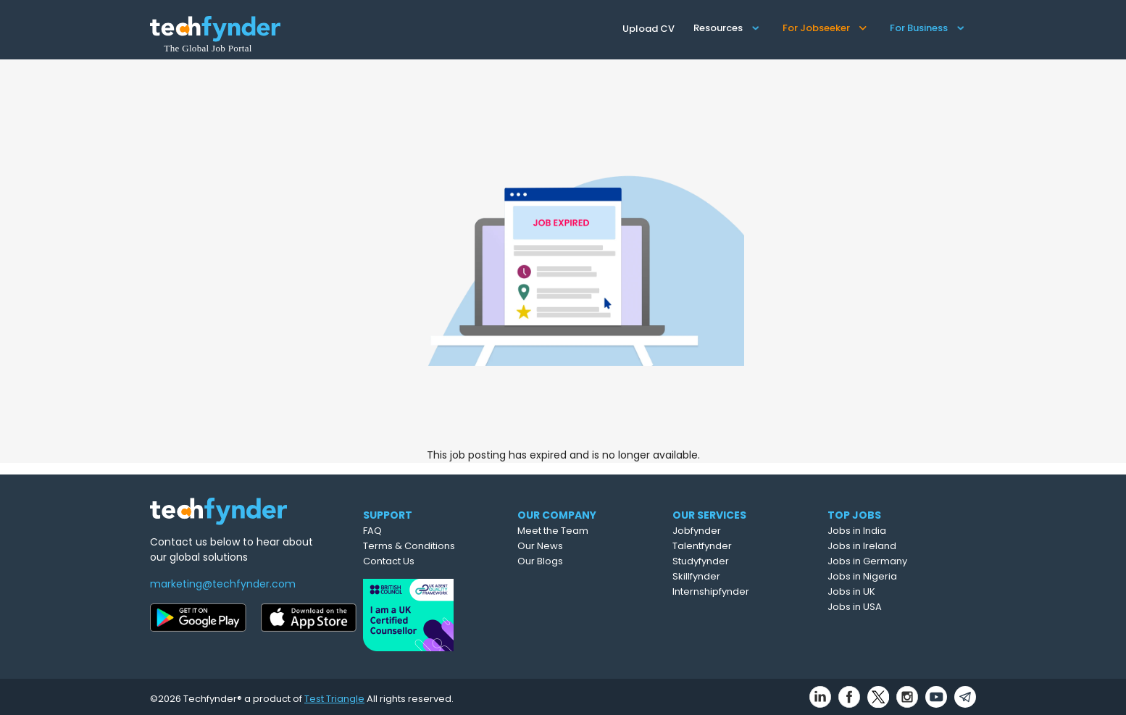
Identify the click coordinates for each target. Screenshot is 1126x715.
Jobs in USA (889, 607)
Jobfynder (733, 531)
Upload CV (648, 28)
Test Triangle (334, 694)
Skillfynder (732, 576)
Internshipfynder (747, 591)
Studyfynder (737, 561)
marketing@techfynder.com (223, 584)
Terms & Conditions (437, 546)
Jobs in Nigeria (896, 576)
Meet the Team (587, 531)
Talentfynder (738, 546)
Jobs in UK (885, 591)
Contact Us (417, 561)
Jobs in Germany (901, 561)
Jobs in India (891, 531)
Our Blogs (575, 561)
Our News (575, 546)
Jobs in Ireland (896, 546)
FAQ (400, 531)
